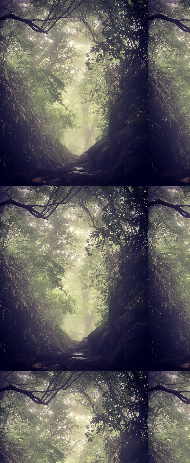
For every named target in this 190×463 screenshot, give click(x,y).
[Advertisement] (95, 44)
